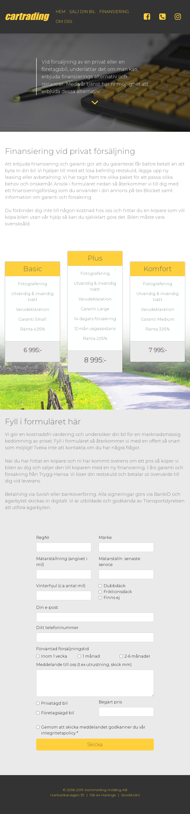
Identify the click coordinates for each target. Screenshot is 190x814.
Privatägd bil (54, 703)
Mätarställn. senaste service (119, 561)
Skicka (95, 745)
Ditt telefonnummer (57, 627)
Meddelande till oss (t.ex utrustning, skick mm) (84, 664)
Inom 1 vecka (54, 656)
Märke (105, 537)
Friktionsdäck (118, 591)
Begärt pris (110, 702)
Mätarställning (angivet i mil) (61, 561)
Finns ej (112, 597)
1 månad (91, 656)
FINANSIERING (114, 11)
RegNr (42, 537)
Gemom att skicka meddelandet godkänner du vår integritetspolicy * (93, 730)
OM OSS (64, 21)
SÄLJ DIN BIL (82, 11)
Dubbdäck (115, 585)
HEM (60, 11)
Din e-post (47, 607)
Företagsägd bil (57, 713)
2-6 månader (137, 656)
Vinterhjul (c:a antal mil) (60, 585)
